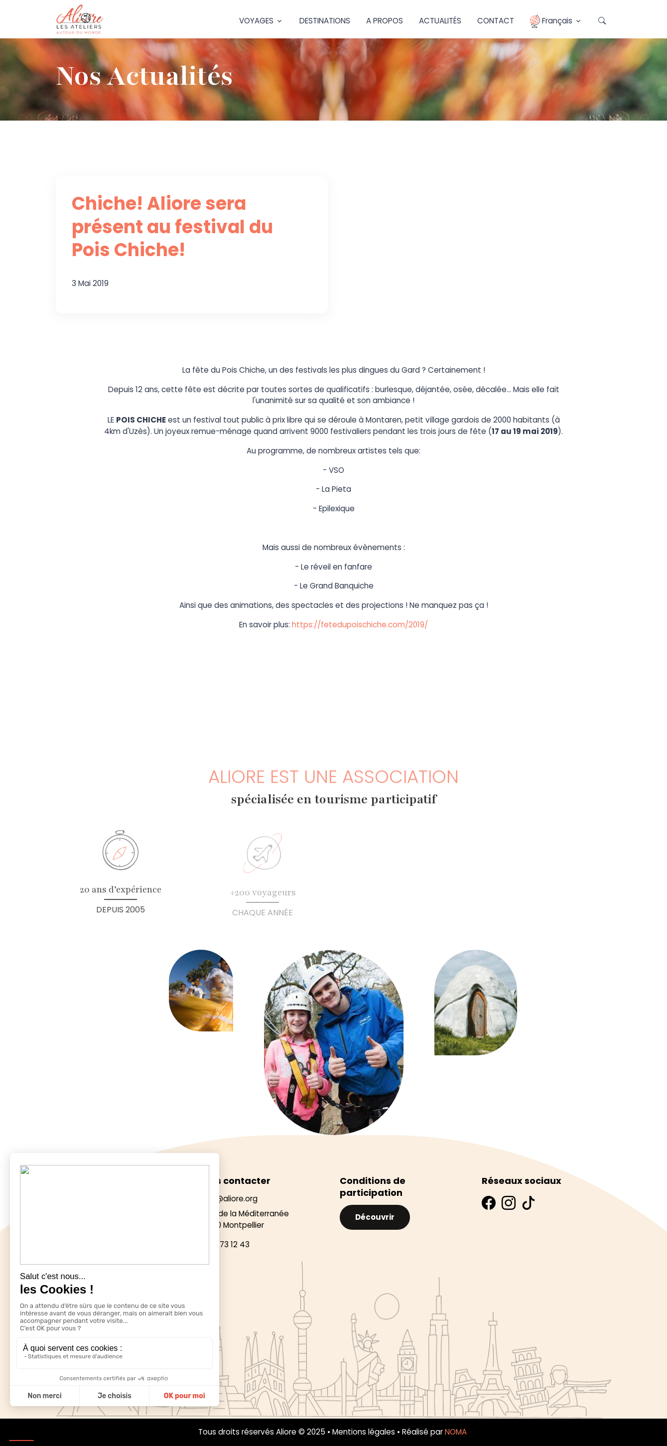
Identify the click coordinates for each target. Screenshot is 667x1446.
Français (551, 21)
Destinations (324, 20)
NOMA (457, 1432)
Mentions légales (363, 1432)
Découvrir (375, 1217)
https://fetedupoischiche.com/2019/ (360, 624)
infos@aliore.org (228, 1198)
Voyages (256, 20)
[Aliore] (80, 19)
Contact (495, 20)
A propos (384, 20)
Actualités (440, 20)
